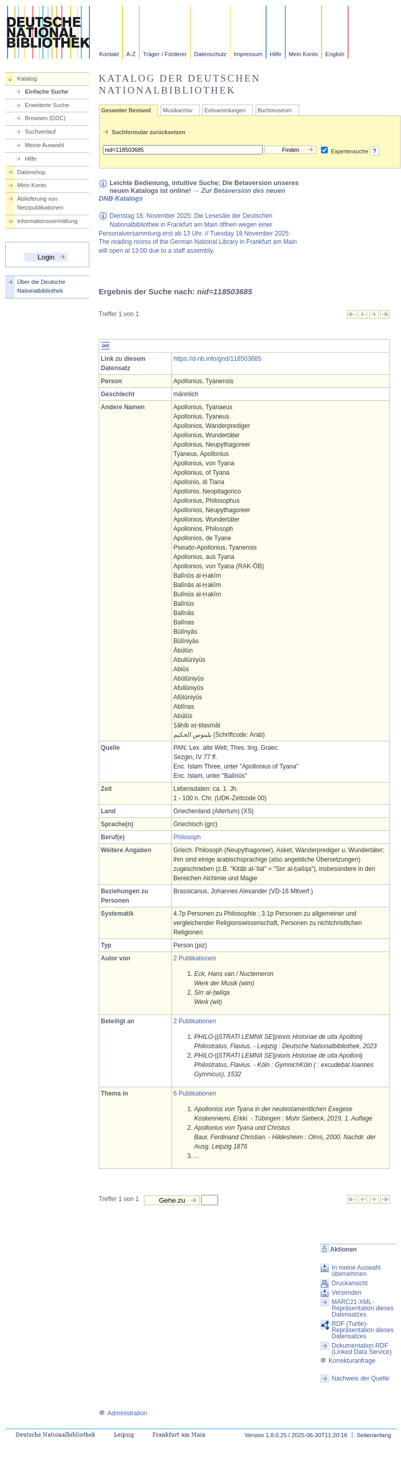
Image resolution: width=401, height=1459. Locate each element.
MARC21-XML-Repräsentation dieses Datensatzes (363, 1308)
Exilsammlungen (224, 110)
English (334, 54)
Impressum (248, 54)
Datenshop (31, 172)
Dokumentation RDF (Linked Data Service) (362, 1349)
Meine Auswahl (44, 145)
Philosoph (187, 837)
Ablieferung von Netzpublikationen (40, 203)
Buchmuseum (275, 110)
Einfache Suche (46, 91)
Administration (123, 1413)
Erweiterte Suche (47, 105)
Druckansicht (350, 1283)
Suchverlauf (40, 131)
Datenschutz (210, 54)
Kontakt (109, 54)
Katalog (27, 78)
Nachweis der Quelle (361, 1378)
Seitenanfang (374, 1435)
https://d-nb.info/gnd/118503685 (217, 358)
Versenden (347, 1292)
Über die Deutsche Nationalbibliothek (41, 286)
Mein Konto (303, 54)
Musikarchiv (177, 110)
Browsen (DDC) (45, 118)
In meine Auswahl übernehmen (356, 1271)
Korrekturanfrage (348, 1360)
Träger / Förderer (165, 54)
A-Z (131, 54)
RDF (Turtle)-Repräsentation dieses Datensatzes (363, 1330)
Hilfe (275, 54)
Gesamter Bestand (126, 110)
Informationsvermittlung (47, 221)
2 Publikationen (194, 958)
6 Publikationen (194, 1093)
